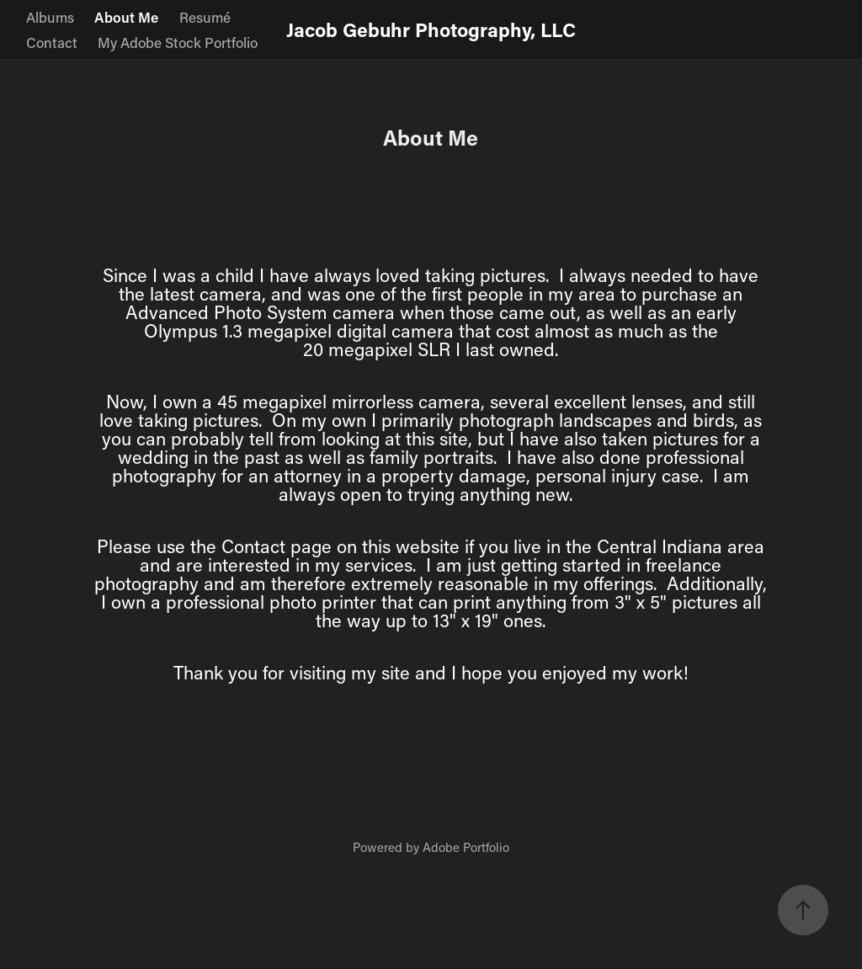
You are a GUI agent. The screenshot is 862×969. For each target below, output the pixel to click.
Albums (50, 17)
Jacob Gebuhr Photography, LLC (431, 29)
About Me (126, 17)
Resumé (205, 17)
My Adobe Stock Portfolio (178, 42)
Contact (51, 42)
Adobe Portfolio (466, 847)
